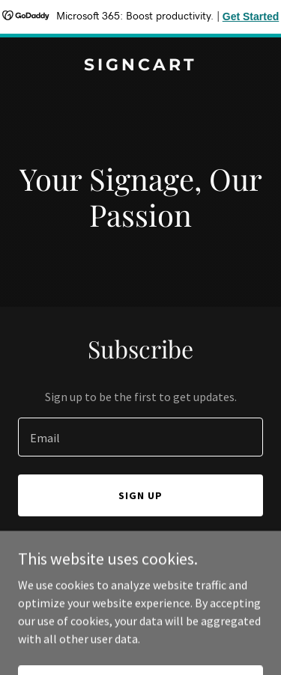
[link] (140, 65)
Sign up (140, 495)
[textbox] (140, 437)
